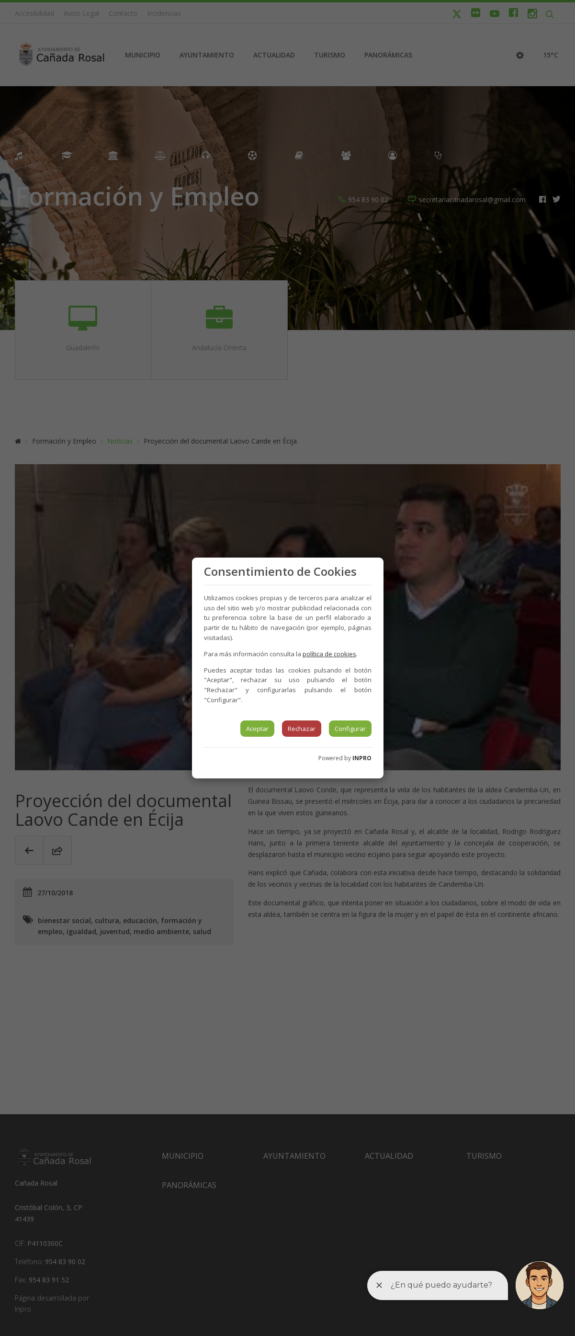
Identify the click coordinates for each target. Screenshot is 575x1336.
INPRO (362, 758)
